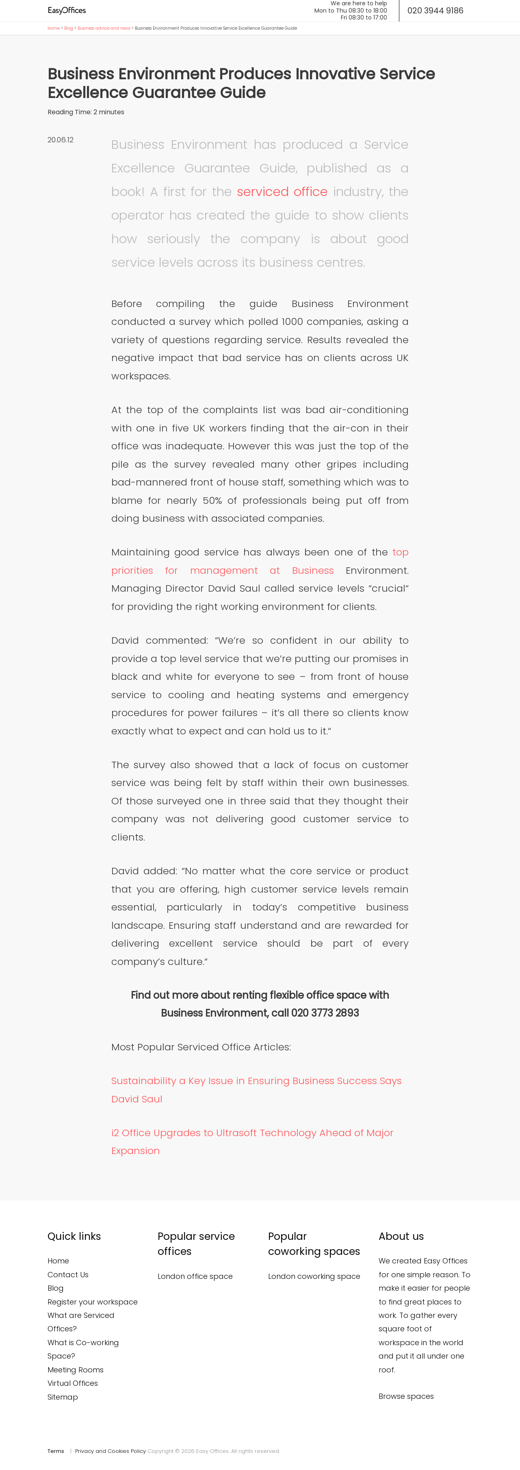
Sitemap (63, 1397)
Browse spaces (406, 1396)
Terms (56, 1451)
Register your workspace (93, 1302)
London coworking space (314, 1276)
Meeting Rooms (76, 1370)
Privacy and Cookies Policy (110, 1451)
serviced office (282, 191)
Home (54, 28)
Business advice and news (104, 28)
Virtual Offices (73, 1383)
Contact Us (68, 1275)
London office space (195, 1276)
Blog (68, 28)
